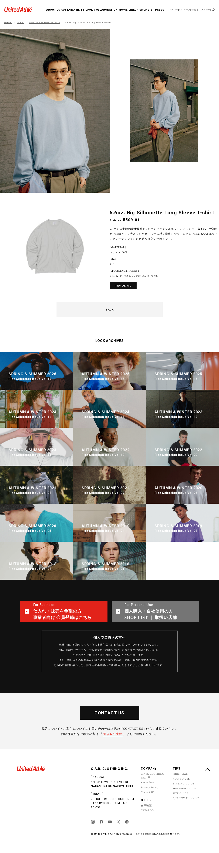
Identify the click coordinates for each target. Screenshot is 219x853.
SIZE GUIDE (180, 793)
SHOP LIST (146, 9)
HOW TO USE (181, 778)
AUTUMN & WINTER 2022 (44, 22)
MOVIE (123, 9)
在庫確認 (146, 805)
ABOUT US (53, 9)
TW (176, 9)
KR (180, 9)
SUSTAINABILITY (72, 9)
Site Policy (147, 782)
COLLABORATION (106, 9)
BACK (109, 309)
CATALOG (147, 810)
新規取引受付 (112, 734)
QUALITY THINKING (186, 798)
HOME (8, 22)
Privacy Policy (149, 787)
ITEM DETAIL (123, 285)
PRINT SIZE (180, 773)
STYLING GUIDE (183, 783)
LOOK (89, 9)
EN (171, 9)
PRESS (159, 9)
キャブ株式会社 (191, 9)
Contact (145, 792)
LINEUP (133, 9)
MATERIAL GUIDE (184, 788)
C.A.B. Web (205, 9)
